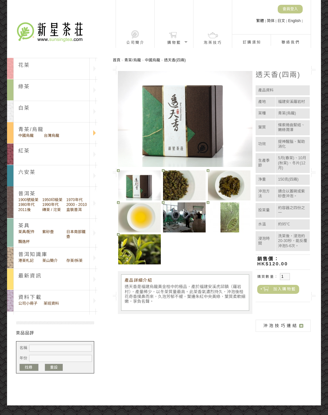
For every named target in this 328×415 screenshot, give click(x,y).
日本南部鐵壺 (76, 234)
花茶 (24, 65)
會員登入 (290, 9)
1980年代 (26, 204)
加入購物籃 (284, 289)
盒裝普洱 (74, 209)
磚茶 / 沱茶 (51, 209)
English (295, 21)
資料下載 (30, 297)
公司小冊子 (27, 303)
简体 (271, 21)
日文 (281, 21)
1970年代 (74, 200)
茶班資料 (51, 303)
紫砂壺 (48, 232)
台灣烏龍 (51, 135)
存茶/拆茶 (74, 260)
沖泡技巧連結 (280, 325)
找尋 (29, 367)
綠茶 (24, 86)
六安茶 (27, 172)
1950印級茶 (52, 200)
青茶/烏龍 (31, 129)
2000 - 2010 (76, 204)
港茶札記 (26, 260)
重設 (54, 367)
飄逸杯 (24, 241)
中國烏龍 (26, 135)
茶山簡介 (50, 260)
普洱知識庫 (32, 254)
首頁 (116, 60)
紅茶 (24, 150)
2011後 (24, 209)
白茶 (24, 108)
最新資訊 (30, 275)
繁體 (260, 21)
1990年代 (50, 204)
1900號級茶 (28, 200)
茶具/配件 (26, 232)
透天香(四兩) (175, 60)
